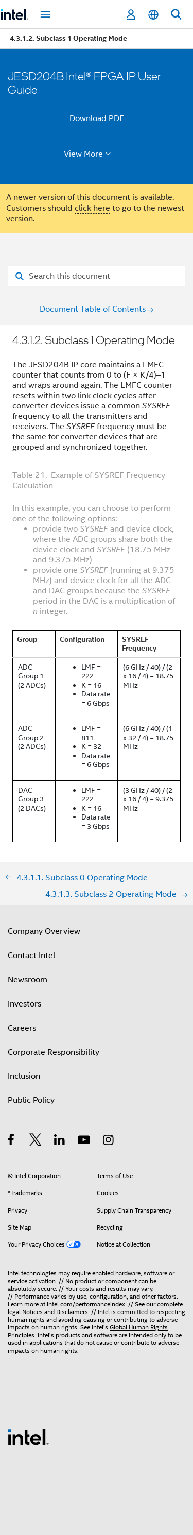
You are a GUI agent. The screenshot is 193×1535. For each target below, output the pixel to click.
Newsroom (27, 980)
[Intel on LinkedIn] (60, 1141)
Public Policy (31, 1100)
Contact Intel (31, 955)
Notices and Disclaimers (55, 1312)
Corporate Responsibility (53, 1052)
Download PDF (96, 118)
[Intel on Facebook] (12, 1141)
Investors (24, 1004)
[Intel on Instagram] (109, 1141)
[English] (153, 15)
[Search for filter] (96, 276)
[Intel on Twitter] (36, 1141)
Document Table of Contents (93, 309)
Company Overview (44, 931)
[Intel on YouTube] (85, 1141)
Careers (22, 1028)
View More (89, 154)
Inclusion (24, 1076)
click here (92, 208)
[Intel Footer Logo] (28, 1436)
